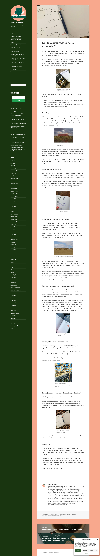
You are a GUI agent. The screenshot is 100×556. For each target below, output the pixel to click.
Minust (12, 74)
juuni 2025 (13, 153)
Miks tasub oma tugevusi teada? (18, 116)
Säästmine (13, 310)
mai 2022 (13, 196)
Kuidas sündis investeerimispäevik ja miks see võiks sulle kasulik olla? (18, 112)
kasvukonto (13, 287)
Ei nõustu (85, 550)
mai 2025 (13, 155)
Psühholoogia (14, 303)
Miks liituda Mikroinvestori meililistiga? (17, 63)
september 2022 (14, 188)
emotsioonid (14, 269)
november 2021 (14, 209)
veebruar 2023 (14, 175)
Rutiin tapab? (14, 103)
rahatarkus (13, 308)
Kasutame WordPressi (54, 552)
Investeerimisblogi (15, 47)
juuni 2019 (13, 237)
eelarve (12, 264)
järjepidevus (14, 285)
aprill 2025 (13, 158)
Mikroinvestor (17, 23)
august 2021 (13, 216)
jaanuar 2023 (14, 178)
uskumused (13, 320)
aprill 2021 (13, 226)
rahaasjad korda (15, 305)
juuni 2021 (13, 221)
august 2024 (13, 165)
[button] (97, 539)
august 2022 (13, 191)
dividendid (13, 259)
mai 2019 (13, 239)
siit (47, 96)
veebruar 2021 (14, 232)
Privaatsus (86, 553)
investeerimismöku (15, 280)
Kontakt (12, 77)
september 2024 (14, 163)
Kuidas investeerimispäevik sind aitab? (17, 55)
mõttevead (13, 295)
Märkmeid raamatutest (16, 66)
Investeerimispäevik (16, 282)
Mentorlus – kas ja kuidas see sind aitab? (18, 59)
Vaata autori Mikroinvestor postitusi (57, 504)
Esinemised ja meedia (16, 45)
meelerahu (13, 292)
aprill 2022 (13, 198)
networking (13, 297)
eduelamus (13, 262)
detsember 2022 (14, 181)
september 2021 (14, 214)
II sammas (13, 272)
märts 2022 (13, 201)
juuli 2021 (13, 219)
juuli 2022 (13, 193)
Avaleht (12, 34)
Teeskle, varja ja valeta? (16, 143)
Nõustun (78, 550)
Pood (12, 72)
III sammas (13, 275)
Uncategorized (14, 318)
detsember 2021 (14, 206)
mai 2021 (13, 224)
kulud (12, 290)
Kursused (13, 42)
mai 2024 (13, 168)
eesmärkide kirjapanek (59, 448)
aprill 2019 (13, 242)
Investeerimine (14, 277)
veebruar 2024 (14, 170)
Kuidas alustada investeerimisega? (15, 50)
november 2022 (14, 183)
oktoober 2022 (14, 186)
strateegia (13, 313)
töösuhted (13, 315)
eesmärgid (13, 267)
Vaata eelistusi (93, 550)
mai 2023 (13, 173)
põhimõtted (13, 300)
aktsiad (12, 254)
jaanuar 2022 (14, 203)
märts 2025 (13, 160)
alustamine (13, 257)
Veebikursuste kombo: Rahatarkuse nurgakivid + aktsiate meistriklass (17, 38)
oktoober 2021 (14, 211)
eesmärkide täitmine (58, 515)
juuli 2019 (13, 234)
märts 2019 (13, 244)
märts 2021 (13, 229)
